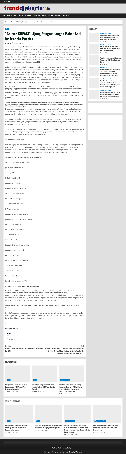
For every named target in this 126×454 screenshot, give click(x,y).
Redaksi (54, 448)
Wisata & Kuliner (47, 16)
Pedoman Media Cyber (65, 448)
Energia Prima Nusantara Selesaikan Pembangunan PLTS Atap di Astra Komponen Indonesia (16, 387)
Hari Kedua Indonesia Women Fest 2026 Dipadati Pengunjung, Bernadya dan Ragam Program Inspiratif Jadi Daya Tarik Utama (110, 72)
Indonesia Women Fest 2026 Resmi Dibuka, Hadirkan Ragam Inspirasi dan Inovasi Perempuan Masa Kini (110, 94)
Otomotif (28, 16)
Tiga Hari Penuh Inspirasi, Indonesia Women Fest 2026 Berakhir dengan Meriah (110, 60)
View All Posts (13, 340)
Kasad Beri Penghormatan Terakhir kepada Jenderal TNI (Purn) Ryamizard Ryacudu (44, 387)
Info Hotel (66, 16)
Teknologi (36, 16)
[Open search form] (121, 15)
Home (7, 22)
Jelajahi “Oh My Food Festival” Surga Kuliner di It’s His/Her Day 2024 (25, 348)
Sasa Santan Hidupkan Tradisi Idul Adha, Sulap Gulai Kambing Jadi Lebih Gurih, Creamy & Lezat (109, 37)
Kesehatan (110, 78)
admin (9, 43)
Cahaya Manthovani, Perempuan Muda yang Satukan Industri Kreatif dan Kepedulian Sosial (110, 49)
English (57, 16)
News (8, 16)
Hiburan (63, 380)
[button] (5, 15)
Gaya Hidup (17, 16)
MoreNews (69, 452)
